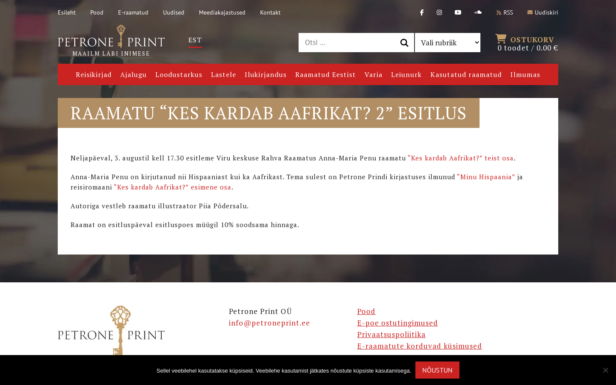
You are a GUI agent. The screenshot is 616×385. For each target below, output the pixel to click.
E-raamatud (133, 12)
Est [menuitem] (195, 39)
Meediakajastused (222, 12)
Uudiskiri (542, 12)
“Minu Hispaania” (486, 176)
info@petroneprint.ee (269, 323)
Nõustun (437, 370)
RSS (505, 12)
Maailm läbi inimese (111, 41)
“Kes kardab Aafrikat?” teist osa (461, 158)
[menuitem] (195, 40)
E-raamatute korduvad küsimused (419, 346)
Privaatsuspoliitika (391, 334)
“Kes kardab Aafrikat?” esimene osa (172, 187)
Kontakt (270, 12)
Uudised (173, 12)
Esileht (67, 12)
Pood (97, 12)
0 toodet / (528, 43)
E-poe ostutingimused (397, 323)
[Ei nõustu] (605, 370)
